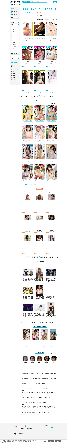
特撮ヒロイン (25, 408)
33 (52, 96)
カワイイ (48, 397)
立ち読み (39, 43)
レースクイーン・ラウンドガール (28, 407)
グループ (33, 402)
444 (46, 257)
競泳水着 (35, 388)
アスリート (42, 408)
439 (34, 257)
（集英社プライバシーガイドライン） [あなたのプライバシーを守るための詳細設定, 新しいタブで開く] (6, 442)
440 (37, 257)
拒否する (51, 441)
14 (32, 96)
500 (44, 322)
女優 (36, 406)
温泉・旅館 (44, 402)
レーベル (12, 19)
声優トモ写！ (24, 384)
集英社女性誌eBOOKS (25, 379)
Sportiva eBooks (40, 379)
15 (34, 96)
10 (47, 184)
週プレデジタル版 (14, 11)
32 (50, 96)
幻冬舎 (46, 373)
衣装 (12, 24)
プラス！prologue (31, 383)
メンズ (38, 412)
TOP (10, 4)
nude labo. (31, 384)
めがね (40, 388)
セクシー (54, 397)
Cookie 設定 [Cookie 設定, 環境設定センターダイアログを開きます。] (44, 441)
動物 (43, 412)
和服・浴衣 (46, 388)
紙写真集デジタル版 (25, 383)
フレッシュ (14, 42)
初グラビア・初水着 (31, 412)
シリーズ (12, 22)
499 (42, 322)
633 (52, 322)
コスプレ (25, 388)
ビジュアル (13, 27)
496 (34, 322)
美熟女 (35, 397)
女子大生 (50, 406)
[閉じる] (65, 441)
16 (37, 96)
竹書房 (27, 374)
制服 (30, 388)
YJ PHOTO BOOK (31, 378)
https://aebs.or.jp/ (21, 433)
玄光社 (43, 373)
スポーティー (14, 44)
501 (46, 322)
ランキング (12, 65)
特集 (11, 66)
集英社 (48, 373)
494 (52, 257)
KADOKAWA (32, 373)
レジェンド (32, 408)
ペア (24, 402)
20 (46, 96)
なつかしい (41, 397)
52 (53, 184)
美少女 (24, 397)
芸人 (37, 408)
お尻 (13, 33)
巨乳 (13, 31)
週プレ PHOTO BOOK (25, 378)
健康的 (13, 40)
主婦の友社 (51, 373)
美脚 (48, 392)
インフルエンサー (51, 407)
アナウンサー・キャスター (41, 407)
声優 (46, 406)
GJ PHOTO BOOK (37, 378)
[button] (56, 334)
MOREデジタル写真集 (44, 378)
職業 (12, 55)
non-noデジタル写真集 (51, 378)
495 (32, 322)
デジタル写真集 (14, 10)
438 (32, 257)
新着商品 (12, 63)
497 (37, 322)
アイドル (31, 406)
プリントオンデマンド (50, 383)
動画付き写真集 (37, 383)
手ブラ (24, 412)
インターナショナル (15, 46)
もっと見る (54, 352)
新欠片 (33, 374)
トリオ (28, 402)
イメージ (12, 51)
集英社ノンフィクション (33, 379)
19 (44, 96)
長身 (13, 38)
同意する (58, 441)
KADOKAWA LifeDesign (38, 373)
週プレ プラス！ (14, 12)
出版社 (12, 17)
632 (50, 322)
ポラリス (28, 384)
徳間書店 (29, 374)
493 (50, 257)
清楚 (24, 398)
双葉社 (41, 374)
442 (42, 257)
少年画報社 (24, 374)
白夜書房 (37, 374)
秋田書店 (23, 373)
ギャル (13, 48)
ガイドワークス (27, 373)
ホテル (38, 402)
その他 (12, 58)
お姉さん (30, 397)
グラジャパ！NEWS (15, 14)
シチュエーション (14, 53)
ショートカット (42, 392)
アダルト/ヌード (48, 408)
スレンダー (14, 29)
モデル (41, 406)
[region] (33, 441)
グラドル (25, 406)
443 (44, 257)
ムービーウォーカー (45, 374)
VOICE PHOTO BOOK (43, 383)
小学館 (55, 373)
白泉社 (35, 374)
